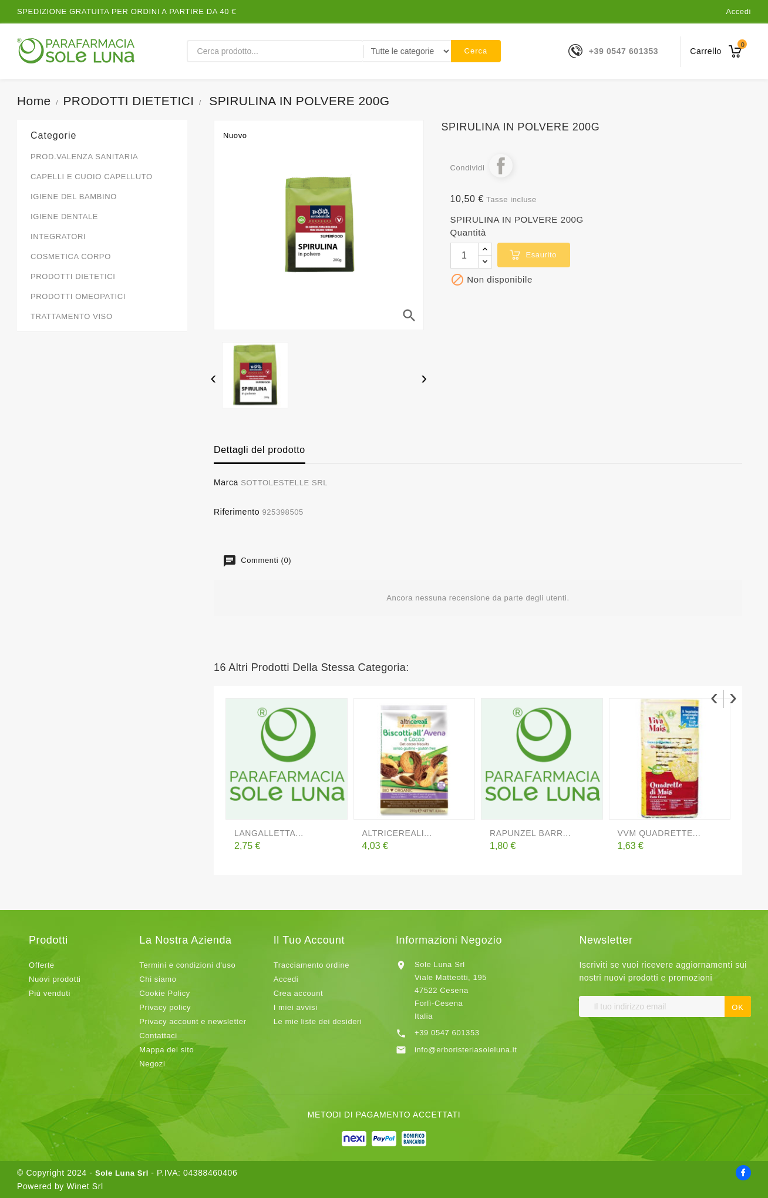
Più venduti (49, 993)
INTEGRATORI (58, 236)
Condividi (501, 165)
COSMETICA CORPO (71, 256)
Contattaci (158, 1035)
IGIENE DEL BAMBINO (74, 196)
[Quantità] (464, 256)
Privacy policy (165, 1007)
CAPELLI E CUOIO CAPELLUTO (92, 176)
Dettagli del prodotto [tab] (259, 450)
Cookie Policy (164, 993)
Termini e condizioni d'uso (187, 965)
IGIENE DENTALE (64, 216)
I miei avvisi (296, 1007)
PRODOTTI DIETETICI (73, 276)
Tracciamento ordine (311, 965)
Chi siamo (157, 979)
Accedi (738, 11)
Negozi (152, 1063)
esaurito (541, 254)
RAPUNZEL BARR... (530, 833)
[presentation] (213, 379)
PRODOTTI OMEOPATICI (78, 296)
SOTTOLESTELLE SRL (284, 482)
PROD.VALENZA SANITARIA (84, 156)
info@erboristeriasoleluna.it (466, 1049)
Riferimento (237, 511)
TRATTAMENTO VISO (72, 316)
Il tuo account (309, 940)
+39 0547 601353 (623, 51)
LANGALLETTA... (269, 833)
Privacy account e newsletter (192, 1021)
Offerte (42, 965)
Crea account (299, 993)
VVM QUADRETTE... (659, 833)
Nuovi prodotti (55, 979)
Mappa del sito (166, 1049)
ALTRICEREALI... (397, 833)
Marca (226, 482)
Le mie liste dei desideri (318, 1021)
